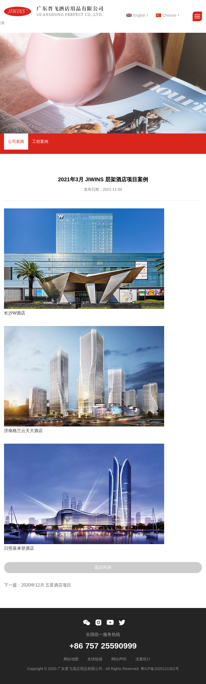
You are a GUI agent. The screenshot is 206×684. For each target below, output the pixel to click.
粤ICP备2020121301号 (160, 669)
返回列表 (103, 567)
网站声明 (118, 659)
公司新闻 (16, 141)
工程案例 (40, 141)
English (139, 15)
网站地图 (71, 659)
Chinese (169, 15)
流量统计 (142, 659)
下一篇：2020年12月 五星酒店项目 (37, 585)
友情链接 (94, 659)
